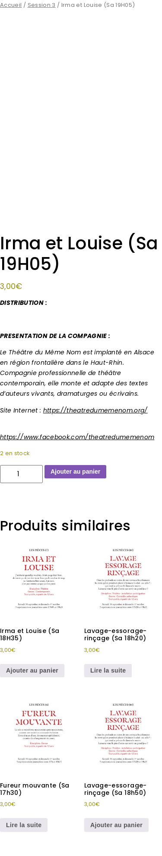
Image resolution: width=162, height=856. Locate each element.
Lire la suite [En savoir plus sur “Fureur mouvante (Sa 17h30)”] (23, 825)
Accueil (11, 5)
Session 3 (42, 5)
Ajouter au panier (75, 471)
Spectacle (136, 500)
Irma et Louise (62, 500)
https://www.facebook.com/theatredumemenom (77, 437)
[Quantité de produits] (21, 474)
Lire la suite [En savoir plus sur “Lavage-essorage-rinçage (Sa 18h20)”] (108, 670)
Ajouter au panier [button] (32, 670)
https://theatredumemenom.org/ (95, 410)
